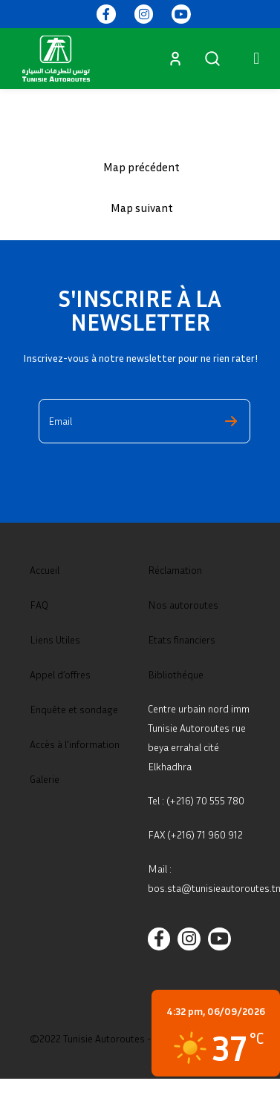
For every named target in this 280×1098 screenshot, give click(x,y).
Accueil (44, 569)
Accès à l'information (75, 744)
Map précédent (141, 166)
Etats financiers (181, 639)
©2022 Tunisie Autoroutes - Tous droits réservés (136, 1038)
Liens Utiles (55, 639)
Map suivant (142, 207)
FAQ (39, 604)
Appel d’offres (60, 674)
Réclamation (175, 569)
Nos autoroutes (183, 604)
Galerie (44, 779)
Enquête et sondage (74, 709)
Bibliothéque (176, 674)
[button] (256, 58)
